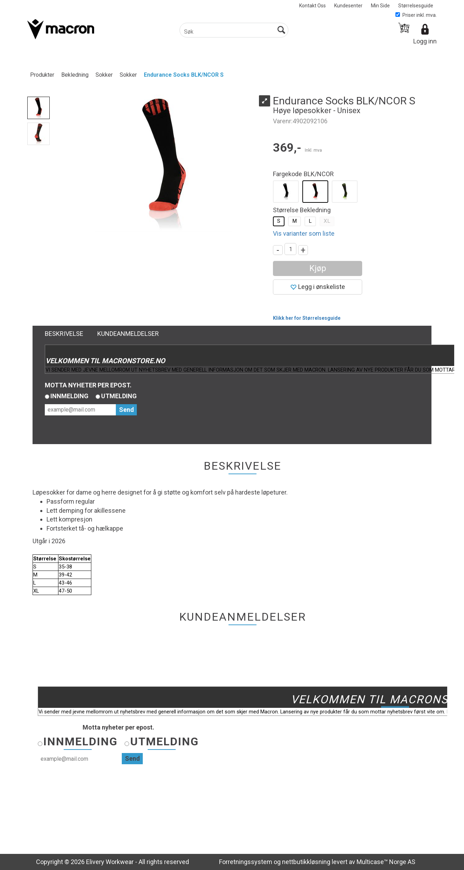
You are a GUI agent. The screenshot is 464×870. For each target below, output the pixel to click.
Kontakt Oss (312, 5)
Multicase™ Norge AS (386, 861)
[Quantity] (290, 249)
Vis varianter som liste (304, 233)
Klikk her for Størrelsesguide (306, 318)
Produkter (42, 74)
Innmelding (69, 396)
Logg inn (425, 41)
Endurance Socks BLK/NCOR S (184, 74)
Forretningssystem (245, 861)
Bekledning (75, 74)
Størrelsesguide (415, 5)
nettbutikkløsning (306, 861)
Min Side (380, 5)
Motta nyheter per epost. (88, 385)
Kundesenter (348, 5)
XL (327, 221)
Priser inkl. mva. (416, 15)
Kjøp (317, 268)
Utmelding (119, 396)
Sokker (104, 74)
